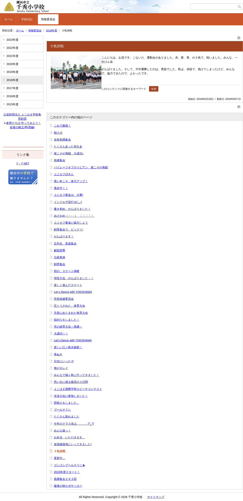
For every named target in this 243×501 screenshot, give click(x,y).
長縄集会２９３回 (65, 479)
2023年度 (12, 39)
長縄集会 (59, 160)
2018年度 (51, 30)
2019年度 (12, 72)
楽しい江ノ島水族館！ (68, 347)
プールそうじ (62, 409)
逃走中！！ (61, 188)
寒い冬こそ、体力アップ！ (71, 181)
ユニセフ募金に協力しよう (71, 222)
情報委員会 (48, 19)
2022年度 (12, 47)
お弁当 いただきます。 (69, 437)
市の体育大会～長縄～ (68, 326)
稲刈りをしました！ (66, 319)
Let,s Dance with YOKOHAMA (73, 292)
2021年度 (12, 56)
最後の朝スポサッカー (68, 485)
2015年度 (12, 104)
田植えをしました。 (66, 402)
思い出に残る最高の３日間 (71, 381)
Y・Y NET (22, 163)
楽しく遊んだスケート (68, 285)
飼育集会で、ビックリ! (68, 229)
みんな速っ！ (62, 430)
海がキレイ (61, 368)
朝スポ (58, 132)
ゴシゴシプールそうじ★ (69, 465)
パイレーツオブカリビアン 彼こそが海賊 (81, 167)
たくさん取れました (66, 416)
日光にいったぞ (64, 361)
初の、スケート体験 (66, 271)
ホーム (8, 19)
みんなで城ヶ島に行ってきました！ (76, 375)
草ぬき (58, 354)
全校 (153, 88)
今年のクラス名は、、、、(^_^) (74, 423)
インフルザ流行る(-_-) (68, 202)
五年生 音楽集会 (65, 243)
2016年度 (12, 96)
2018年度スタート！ (67, 472)
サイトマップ (155, 497)
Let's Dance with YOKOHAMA (73, 340)
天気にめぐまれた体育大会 (71, 312)
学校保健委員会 (64, 298)
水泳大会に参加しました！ (71, 395)
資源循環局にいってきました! (73, 444)
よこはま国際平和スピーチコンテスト (78, 389)
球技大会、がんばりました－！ (74, 278)
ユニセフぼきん (64, 174)
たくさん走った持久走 (68, 146)
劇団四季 (59, 250)
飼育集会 (59, 264)
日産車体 (59, 257)
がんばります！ (64, 236)
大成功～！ (61, 333)
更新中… (59, 458)
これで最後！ (62, 125)
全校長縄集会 (62, 139)
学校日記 (27, 19)
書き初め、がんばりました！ (72, 208)
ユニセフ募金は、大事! (68, 195)
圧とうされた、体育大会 (69, 305)
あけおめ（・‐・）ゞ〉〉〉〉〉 (74, 215)
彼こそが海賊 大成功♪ (69, 153)
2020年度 (12, 64)
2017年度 (12, 88)
